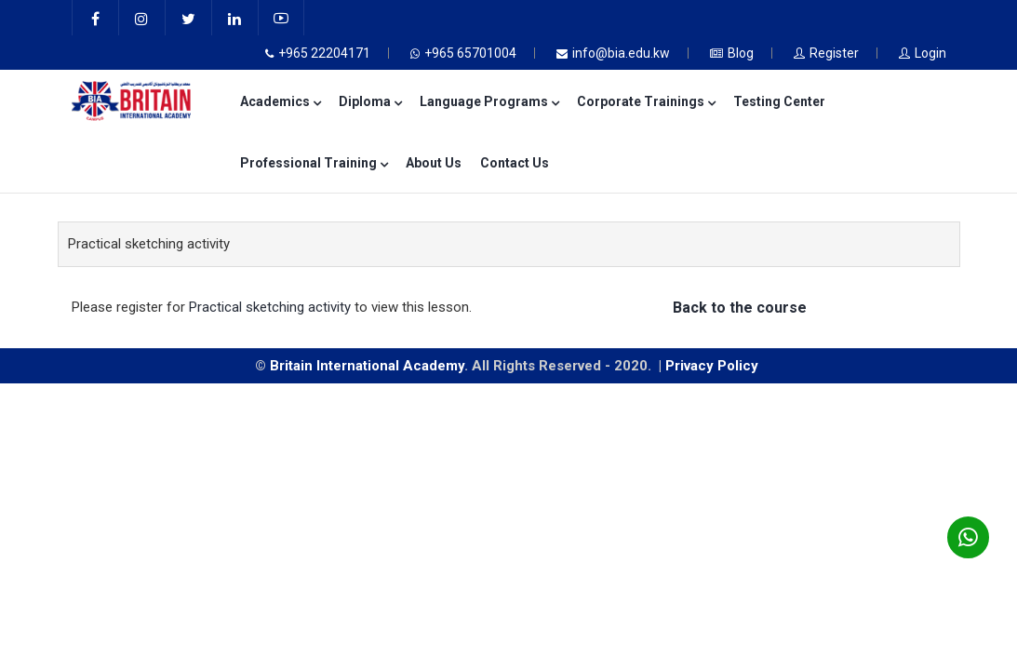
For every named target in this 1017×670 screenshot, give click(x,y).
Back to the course (740, 307)
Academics (280, 101)
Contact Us (514, 162)
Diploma (370, 101)
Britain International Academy (367, 365)
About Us (434, 162)
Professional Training (313, 162)
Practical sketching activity (270, 307)
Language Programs (489, 101)
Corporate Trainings (646, 101)
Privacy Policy (713, 365)
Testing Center (779, 101)
